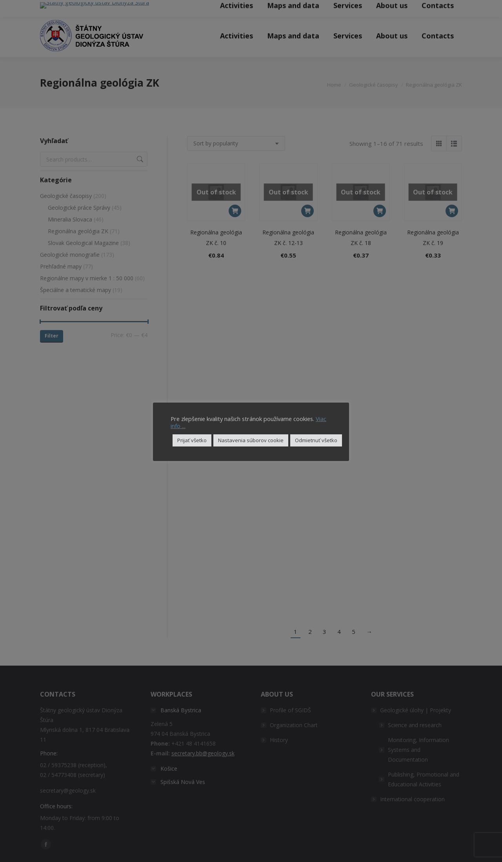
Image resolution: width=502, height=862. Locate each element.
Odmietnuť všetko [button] (316, 440)
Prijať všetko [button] (192, 440)
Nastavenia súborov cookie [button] (251, 440)
